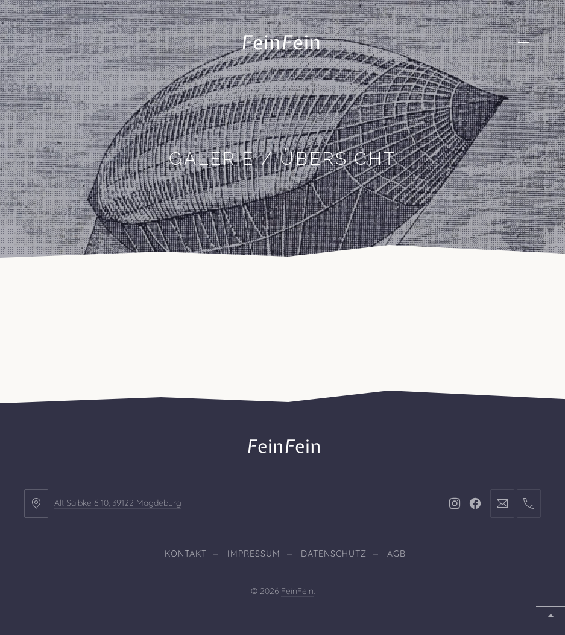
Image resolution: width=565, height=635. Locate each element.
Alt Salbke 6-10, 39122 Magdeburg (117, 502)
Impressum (253, 553)
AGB (396, 553)
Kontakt (186, 553)
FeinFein (297, 591)
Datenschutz (334, 553)
